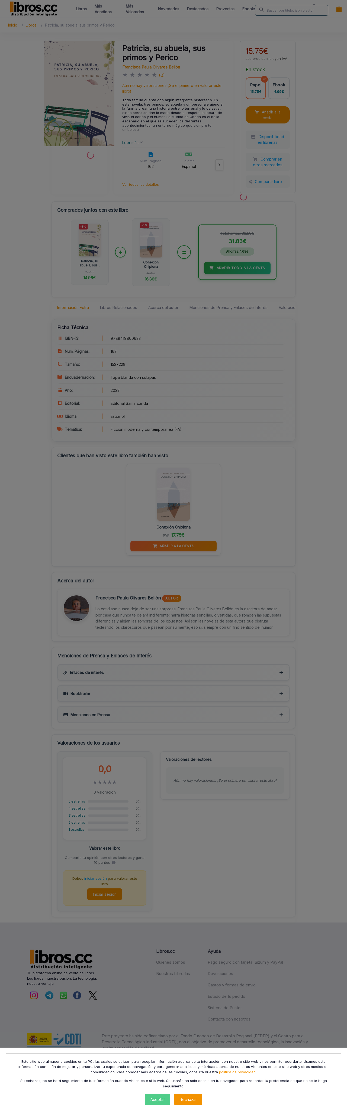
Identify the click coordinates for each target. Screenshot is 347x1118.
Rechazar (188, 1099)
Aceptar (157, 1099)
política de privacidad (237, 1072)
